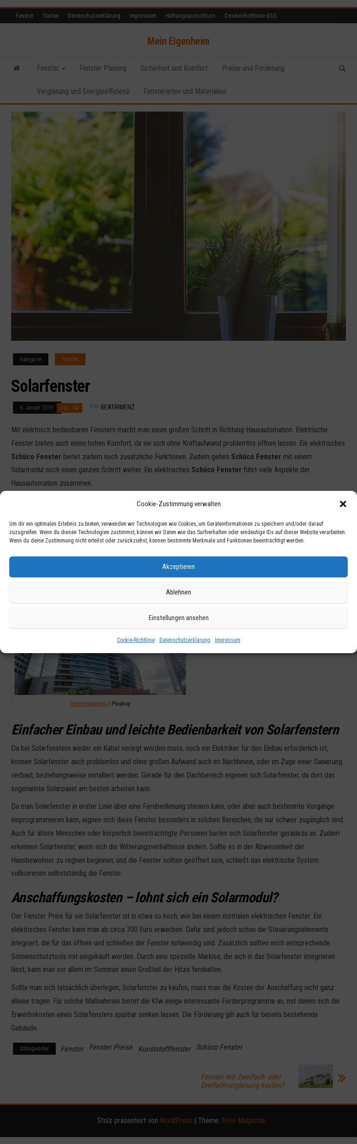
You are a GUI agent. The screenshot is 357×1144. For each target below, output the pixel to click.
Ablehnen (178, 592)
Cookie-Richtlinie (136, 640)
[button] (343, 504)
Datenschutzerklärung (184, 640)
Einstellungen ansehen (179, 618)
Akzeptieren (178, 566)
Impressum (227, 640)
